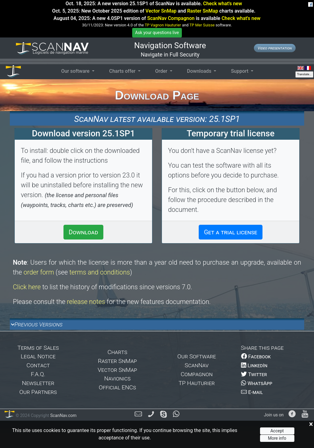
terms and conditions (99, 272)
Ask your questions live (157, 32)
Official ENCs (117, 387)
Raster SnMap (202, 11)
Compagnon (197, 374)
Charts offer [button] (123, 71)
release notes (86, 302)
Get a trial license (230, 232)
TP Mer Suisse (202, 25)
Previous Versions (38, 324)
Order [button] (162, 71)
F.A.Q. (38, 374)
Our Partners (38, 391)
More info (277, 438)
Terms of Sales (38, 347)
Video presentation (275, 48)
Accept (277, 430)
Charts (117, 352)
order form (39, 272)
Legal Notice (38, 356)
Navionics (117, 378)
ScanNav (197, 365)
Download (83, 232)
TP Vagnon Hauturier (163, 25)
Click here (27, 287)
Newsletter (38, 383)
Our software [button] (75, 71)
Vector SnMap (160, 11)
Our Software (196, 356)
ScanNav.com (62, 415)
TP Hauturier (196, 383)
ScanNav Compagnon (170, 18)
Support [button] (240, 71)
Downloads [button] (200, 71)
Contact (38, 365)
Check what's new (222, 3)
